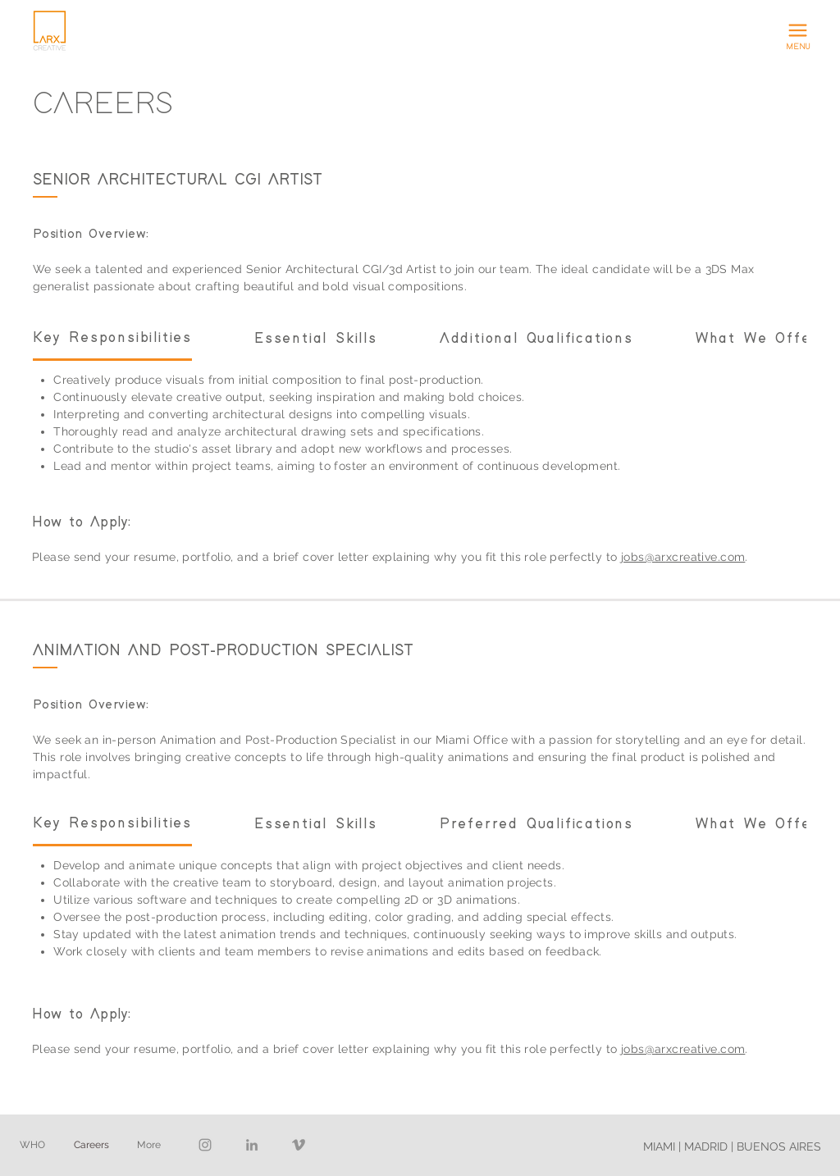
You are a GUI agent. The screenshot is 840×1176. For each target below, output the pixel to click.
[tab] (112, 339)
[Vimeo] (298, 1145)
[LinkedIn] (252, 1145)
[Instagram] (205, 1145)
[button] (798, 31)
